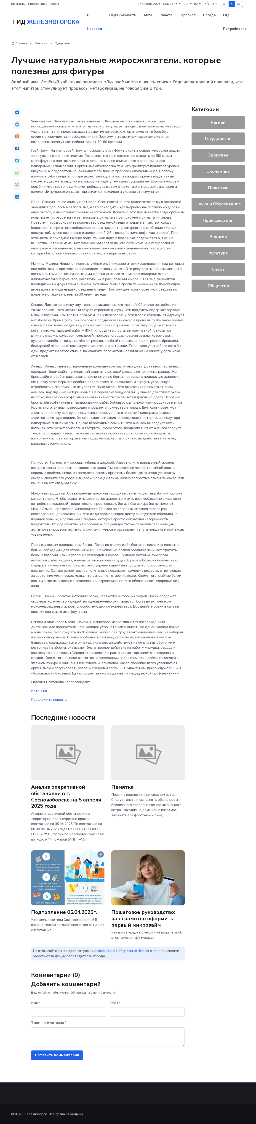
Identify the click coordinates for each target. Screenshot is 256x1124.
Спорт (218, 269)
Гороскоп (188, 15)
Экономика (218, 171)
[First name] (68, 1012)
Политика (218, 188)
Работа (166, 15)
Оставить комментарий (57, 1055)
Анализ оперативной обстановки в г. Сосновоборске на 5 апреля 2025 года (66, 796)
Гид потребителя (235, 22)
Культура (218, 253)
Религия (218, 237)
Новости (94, 29)
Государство (218, 139)
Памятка (122, 787)
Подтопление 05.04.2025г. (64, 911)
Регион (218, 122)
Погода (209, 15)
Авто (148, 15)
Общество (218, 286)
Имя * (35, 1003)
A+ (239, 4)
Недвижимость (122, 15)
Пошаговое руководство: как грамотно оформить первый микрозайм (143, 918)
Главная (19, 43)
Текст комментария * (48, 1023)
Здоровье (62, 43)
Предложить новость (44, 3)
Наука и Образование (218, 204)
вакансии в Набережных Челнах (123, 951)
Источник (39, 691)
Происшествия (218, 220)
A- (224, 4)
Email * (115, 1003)
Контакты (18, 3)
